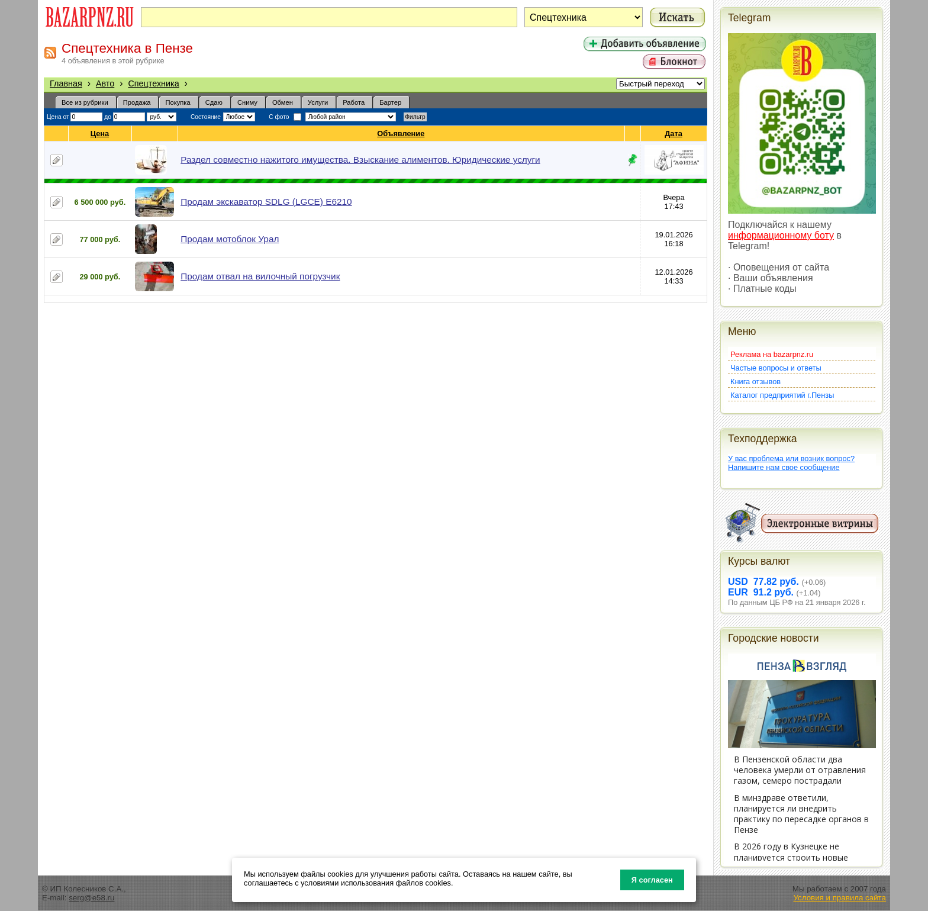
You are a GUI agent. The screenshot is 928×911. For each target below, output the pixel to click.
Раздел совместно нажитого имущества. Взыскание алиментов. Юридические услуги (360, 159)
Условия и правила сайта (839, 897)
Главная (66, 83)
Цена (100, 133)
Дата (674, 133)
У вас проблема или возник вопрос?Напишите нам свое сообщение (791, 463)
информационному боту (781, 235)
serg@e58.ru (91, 897)
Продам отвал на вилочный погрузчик (260, 276)
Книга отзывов (755, 381)
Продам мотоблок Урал (230, 239)
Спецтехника (153, 83)
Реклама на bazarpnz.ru (771, 354)
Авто (105, 83)
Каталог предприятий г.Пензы (782, 395)
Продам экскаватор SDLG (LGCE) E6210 (266, 202)
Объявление (401, 133)
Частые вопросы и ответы (775, 367)
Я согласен (652, 879)
